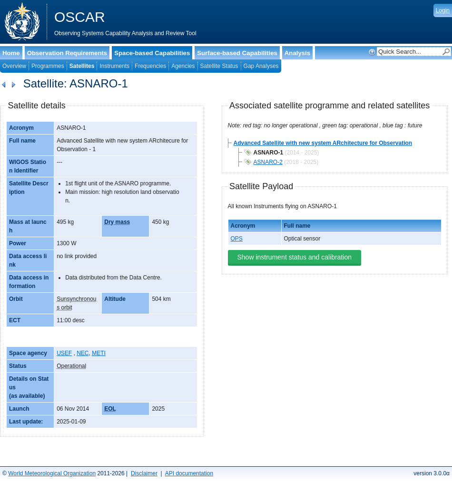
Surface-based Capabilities (237, 53)
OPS (237, 238)
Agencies (183, 66)
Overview (14, 66)
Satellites (82, 66)
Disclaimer (144, 473)
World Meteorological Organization (52, 473)
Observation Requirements (67, 53)
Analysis (297, 53)
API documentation (189, 473)
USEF (64, 353)
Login (443, 10)
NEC (82, 353)
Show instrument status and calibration (294, 257)
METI (99, 353)
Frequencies (150, 66)
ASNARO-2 (268, 162)
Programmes (47, 66)
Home (11, 53)
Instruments (114, 66)
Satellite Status (219, 66)
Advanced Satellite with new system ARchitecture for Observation (323, 143)
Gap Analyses (261, 66)
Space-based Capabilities (152, 53)
